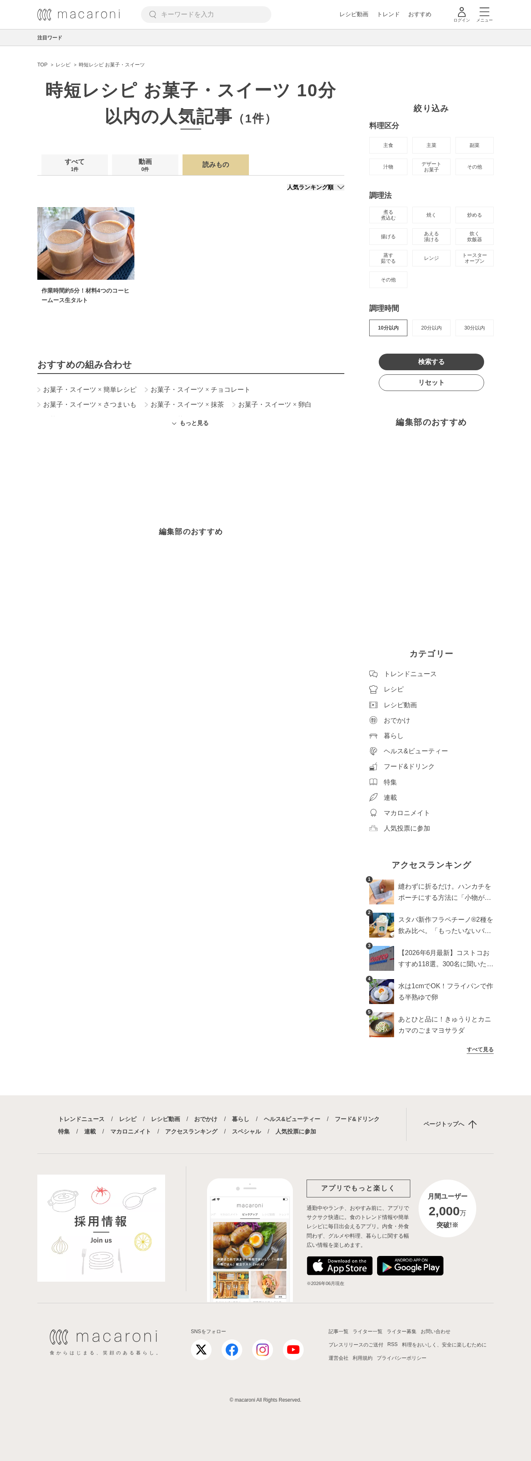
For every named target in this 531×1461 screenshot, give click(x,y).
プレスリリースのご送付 (356, 1345)
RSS (392, 1344)
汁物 (388, 167)
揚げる (388, 236)
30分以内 (474, 328)
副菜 (475, 145)
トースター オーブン (474, 258)
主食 (388, 145)
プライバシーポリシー (401, 1358)
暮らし (240, 1119)
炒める (474, 215)
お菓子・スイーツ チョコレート (198, 389)
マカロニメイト (130, 1131)
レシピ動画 (353, 14)
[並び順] (315, 187)
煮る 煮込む (388, 215)
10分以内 (388, 328)
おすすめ (419, 14)
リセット (431, 382)
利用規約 (363, 1358)
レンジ (431, 258)
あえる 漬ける (431, 236)
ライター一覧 (367, 1331)
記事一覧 (338, 1331)
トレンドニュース (81, 1119)
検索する (431, 361)
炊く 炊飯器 (474, 236)
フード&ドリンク (357, 1119)
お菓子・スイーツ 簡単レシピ (86, 389)
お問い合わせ (436, 1331)
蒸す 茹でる (388, 258)
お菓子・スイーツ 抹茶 (184, 404)
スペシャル (246, 1131)
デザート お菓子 (431, 167)
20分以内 (431, 328)
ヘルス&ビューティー (292, 1119)
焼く (431, 215)
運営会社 (338, 1358)
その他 (474, 167)
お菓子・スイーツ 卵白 (272, 404)
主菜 (431, 145)
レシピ (127, 1119)
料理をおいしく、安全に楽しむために (444, 1345)
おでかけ (205, 1119)
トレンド (388, 14)
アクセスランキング (191, 1131)
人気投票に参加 (295, 1131)
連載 (90, 1131)
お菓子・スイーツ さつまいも (86, 404)
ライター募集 (402, 1331)
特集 (64, 1131)
